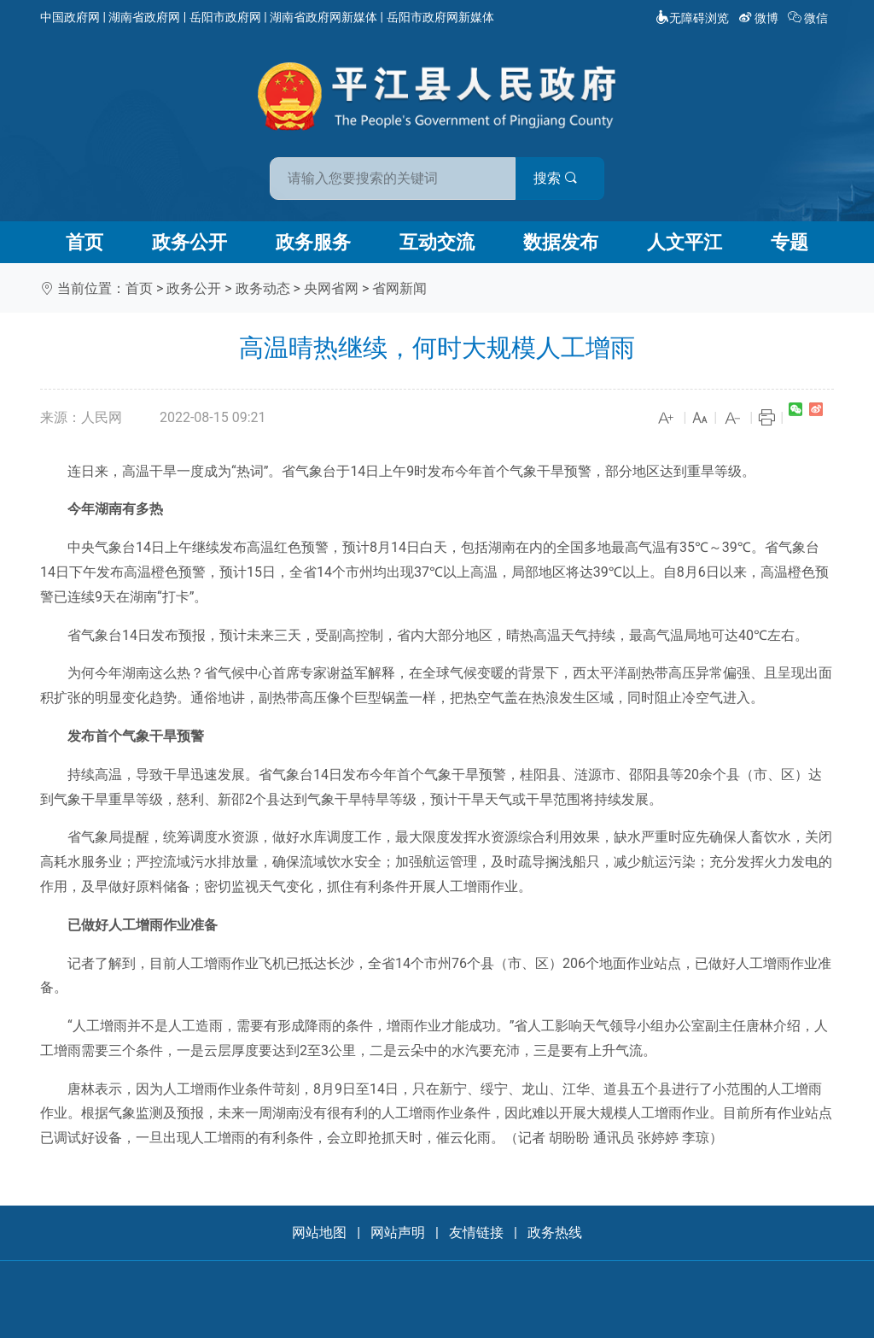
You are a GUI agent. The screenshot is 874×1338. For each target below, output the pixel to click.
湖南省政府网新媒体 (323, 17)
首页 (84, 242)
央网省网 (331, 288)
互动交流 (437, 242)
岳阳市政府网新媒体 (440, 17)
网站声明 (397, 1232)
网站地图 (319, 1232)
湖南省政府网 (144, 17)
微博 (760, 18)
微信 (809, 18)
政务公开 (189, 242)
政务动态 (263, 288)
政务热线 (554, 1232)
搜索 (559, 178)
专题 (789, 242)
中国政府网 (70, 17)
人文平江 (684, 242)
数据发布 (560, 242)
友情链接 (476, 1232)
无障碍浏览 (692, 18)
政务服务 (313, 242)
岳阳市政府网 (225, 17)
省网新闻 (399, 288)
